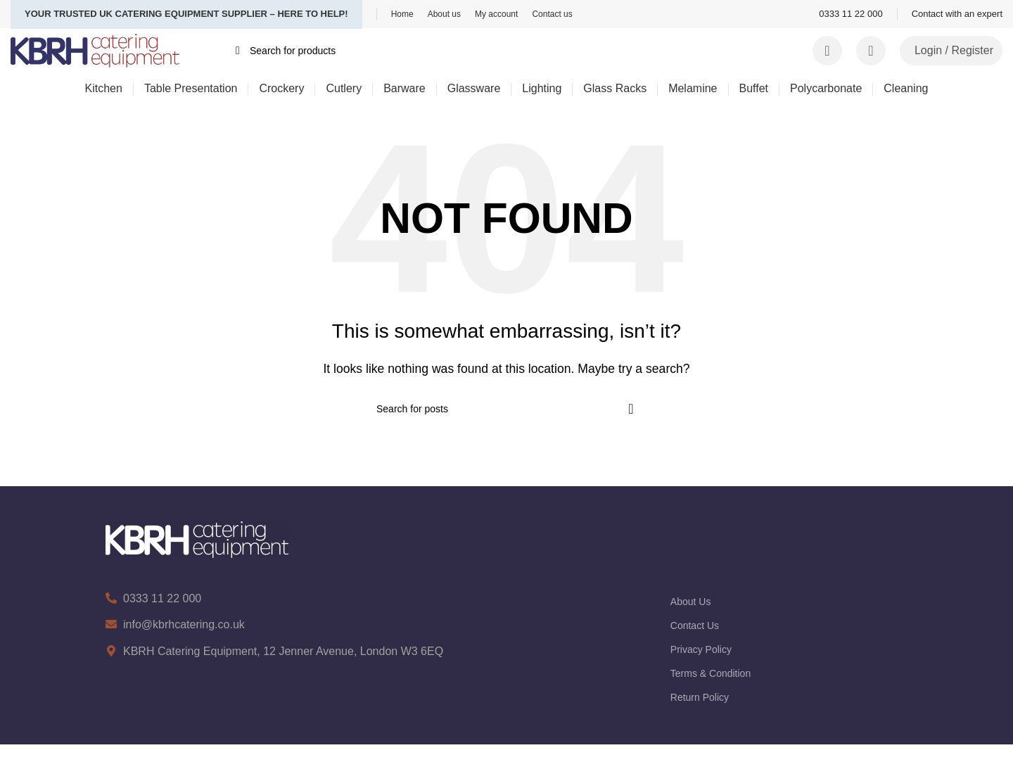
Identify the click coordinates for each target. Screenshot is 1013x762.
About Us (690, 601)
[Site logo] (95, 50)
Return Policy (699, 697)
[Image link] (197, 539)
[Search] (496, 50)
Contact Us (694, 625)
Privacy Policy (701, 649)
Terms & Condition (710, 673)
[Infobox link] (850, 14)
